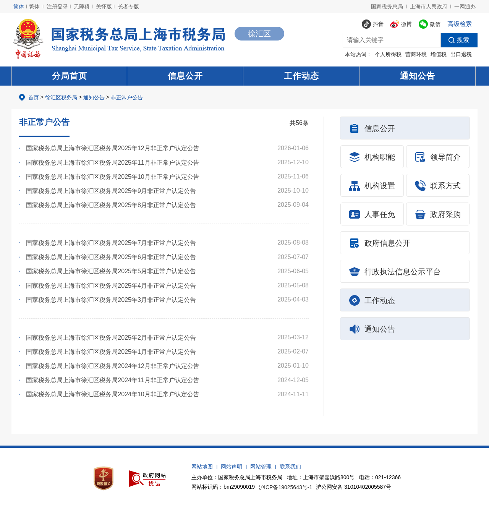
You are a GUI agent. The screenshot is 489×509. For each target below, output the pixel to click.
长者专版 (128, 6)
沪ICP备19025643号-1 (285, 487)
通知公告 (417, 76)
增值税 (439, 54)
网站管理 (261, 467)
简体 (18, 6)
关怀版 (104, 6)
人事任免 (372, 214)
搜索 (455, 40)
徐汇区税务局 (61, 97)
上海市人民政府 (428, 6)
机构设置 (372, 185)
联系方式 (438, 185)
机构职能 (372, 157)
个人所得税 (388, 54)
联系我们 (290, 467)
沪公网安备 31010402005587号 (353, 487)
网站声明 (231, 467)
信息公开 (185, 76)
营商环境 (416, 54)
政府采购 (438, 214)
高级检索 (459, 24)
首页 (33, 97)
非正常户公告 (127, 97)
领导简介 (438, 157)
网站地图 (202, 467)
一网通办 (465, 6)
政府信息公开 (379, 243)
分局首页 (69, 76)
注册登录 (57, 6)
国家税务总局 (387, 6)
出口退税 (461, 54)
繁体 (34, 6)
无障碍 (82, 6)
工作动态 (301, 76)
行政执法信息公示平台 (395, 271)
